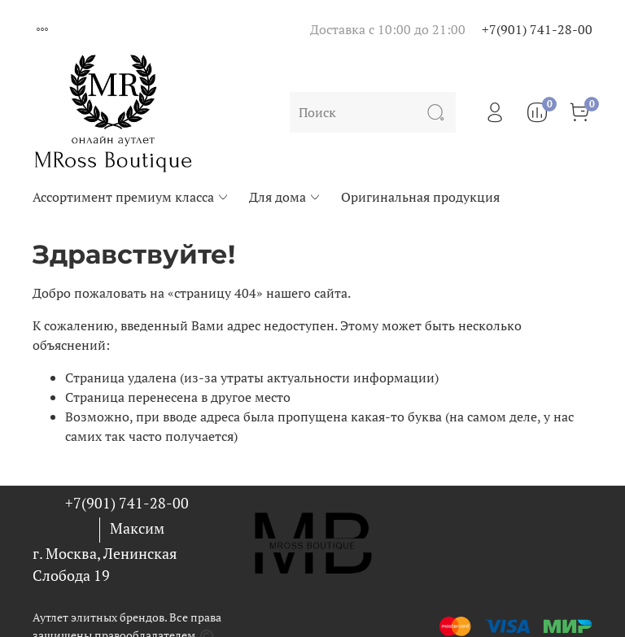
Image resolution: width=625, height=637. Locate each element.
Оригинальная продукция (420, 197)
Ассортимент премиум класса (131, 197)
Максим (137, 528)
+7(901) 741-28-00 (537, 29)
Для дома (285, 197)
